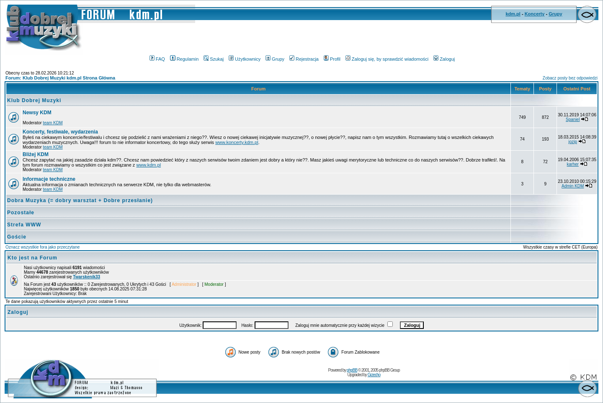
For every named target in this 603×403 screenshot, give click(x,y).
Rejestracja (304, 59)
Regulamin (184, 59)
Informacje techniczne (49, 179)
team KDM (52, 123)
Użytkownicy (244, 59)
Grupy (555, 13)
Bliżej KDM (36, 154)
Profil (332, 59)
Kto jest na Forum (32, 258)
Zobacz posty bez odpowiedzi (570, 78)
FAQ (157, 59)
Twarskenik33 (86, 277)
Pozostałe (20, 213)
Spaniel (573, 119)
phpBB (352, 370)
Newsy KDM (37, 113)
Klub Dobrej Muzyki (34, 100)
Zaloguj (444, 59)
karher (573, 164)
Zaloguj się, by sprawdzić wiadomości (386, 59)
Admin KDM (573, 186)
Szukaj (214, 59)
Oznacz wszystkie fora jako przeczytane (42, 247)
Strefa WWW (24, 225)
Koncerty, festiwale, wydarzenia (60, 132)
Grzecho (374, 374)
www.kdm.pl (148, 164)
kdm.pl (512, 13)
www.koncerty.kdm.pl (236, 142)
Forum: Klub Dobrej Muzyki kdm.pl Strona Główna (60, 77)
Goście (16, 237)
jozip (572, 141)
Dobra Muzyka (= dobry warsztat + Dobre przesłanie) (80, 200)
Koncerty (535, 13)
